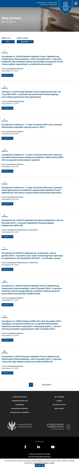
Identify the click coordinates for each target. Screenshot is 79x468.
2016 (7, 42)
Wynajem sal (19, 405)
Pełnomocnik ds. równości (19, 412)
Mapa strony (59, 408)
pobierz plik (7, 75)
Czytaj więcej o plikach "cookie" (43, 463)
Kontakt (47, 457)
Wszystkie (24, 42)
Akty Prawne (59, 397)
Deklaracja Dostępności (19, 408)
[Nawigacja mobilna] (75, 3)
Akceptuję (40, 465)
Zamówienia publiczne (20, 401)
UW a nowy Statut (59, 405)
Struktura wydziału (20, 397)
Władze (59, 401)
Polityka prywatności (36, 457)
